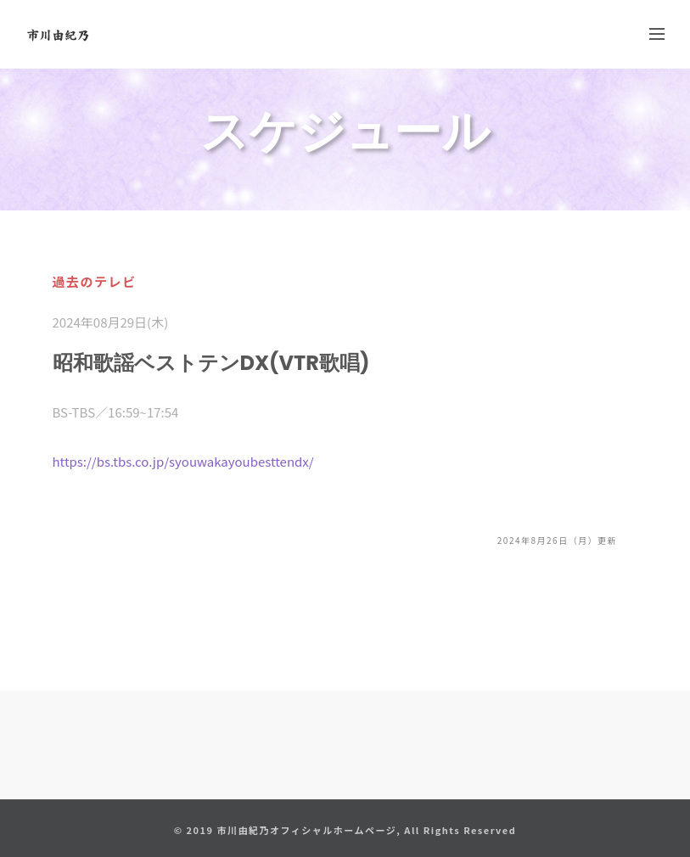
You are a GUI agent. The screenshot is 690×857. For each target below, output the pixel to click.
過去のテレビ (95, 281)
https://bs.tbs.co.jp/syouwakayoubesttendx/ (183, 461)
